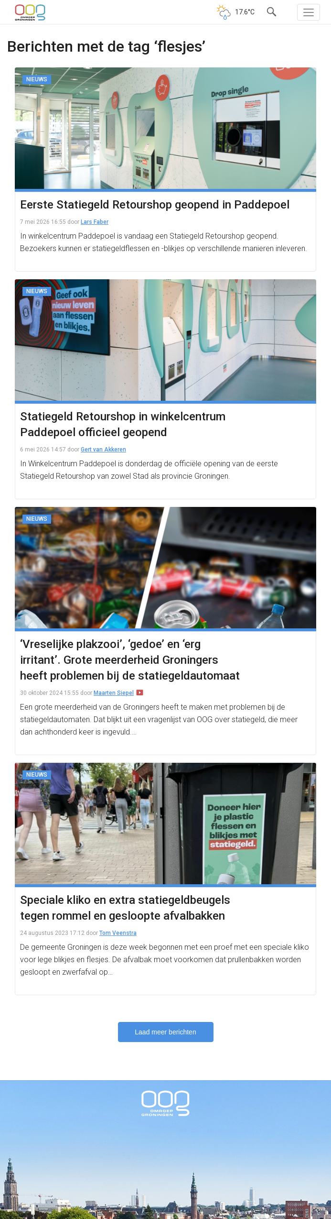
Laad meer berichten (165, 1032)
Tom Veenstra (118, 933)
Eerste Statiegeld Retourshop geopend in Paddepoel (154, 204)
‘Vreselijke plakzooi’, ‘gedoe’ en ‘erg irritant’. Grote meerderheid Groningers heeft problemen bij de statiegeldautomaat (130, 659)
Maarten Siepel (114, 693)
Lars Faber (94, 222)
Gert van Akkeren (103, 449)
